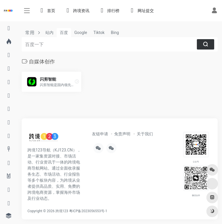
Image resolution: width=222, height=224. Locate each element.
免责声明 (122, 134)
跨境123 (62, 211)
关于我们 (145, 134)
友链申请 (100, 134)
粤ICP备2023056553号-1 (88, 211)
